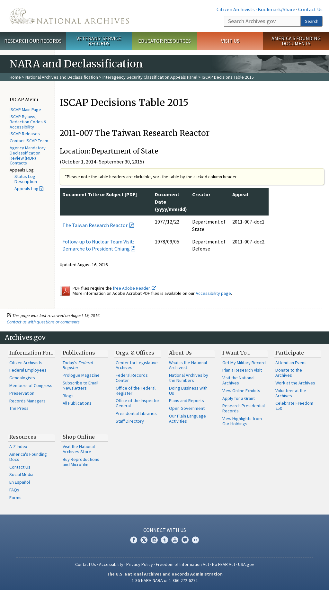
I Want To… (236, 352)
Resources (22, 437)
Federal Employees (28, 370)
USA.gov (246, 564)
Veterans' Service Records (98, 41)
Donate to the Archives (288, 372)
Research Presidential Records (243, 408)
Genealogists (22, 378)
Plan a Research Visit (242, 370)
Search (311, 21)
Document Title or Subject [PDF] (99, 194)
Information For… (32, 352)
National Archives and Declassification (61, 77)
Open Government (187, 408)
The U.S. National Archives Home (69, 16)
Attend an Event (290, 362)
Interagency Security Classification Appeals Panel (149, 77)
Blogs (68, 396)
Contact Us (310, 9)
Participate (289, 352)
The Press (19, 408)
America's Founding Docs (28, 456)
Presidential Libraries (136, 413)
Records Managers (27, 401)
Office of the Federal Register (136, 390)
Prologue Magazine (81, 375)
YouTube (175, 540)
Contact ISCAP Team (29, 141)
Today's (78, 365)
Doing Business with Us (188, 390)
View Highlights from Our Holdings (242, 421)
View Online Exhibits (241, 390)
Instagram (154, 540)
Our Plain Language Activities (187, 418)
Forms (15, 497)
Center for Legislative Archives (137, 365)
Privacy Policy (139, 564)
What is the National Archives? (188, 365)
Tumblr (164, 540)
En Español (19, 482)
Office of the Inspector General (137, 403)
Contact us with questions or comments (43, 322)
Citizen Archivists (236, 9)
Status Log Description (25, 178)
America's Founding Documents (296, 41)
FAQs (14, 490)
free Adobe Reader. (134, 288)
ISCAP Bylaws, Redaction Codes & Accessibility (28, 122)
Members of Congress (30, 385)
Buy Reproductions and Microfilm (81, 461)
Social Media (21, 474)
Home (15, 77)
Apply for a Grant (238, 398)
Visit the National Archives (238, 380)
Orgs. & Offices (135, 352)
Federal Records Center (132, 377)
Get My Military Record (244, 362)
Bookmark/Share (276, 9)
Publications (79, 352)
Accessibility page (213, 293)
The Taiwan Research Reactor (95, 225)
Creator (201, 194)
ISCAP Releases (25, 133)
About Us (180, 352)
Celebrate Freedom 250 (294, 405)
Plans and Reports (186, 400)
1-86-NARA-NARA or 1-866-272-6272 (165, 580)
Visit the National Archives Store (79, 449)
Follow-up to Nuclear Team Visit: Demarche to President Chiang (98, 245)
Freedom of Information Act (182, 564)
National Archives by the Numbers (188, 377)
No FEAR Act (223, 564)
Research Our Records (33, 41)
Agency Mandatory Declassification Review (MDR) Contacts (28, 155)
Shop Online (79, 437)
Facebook (134, 540)
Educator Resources (164, 41)
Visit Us (230, 41)
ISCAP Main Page (25, 109)
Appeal (240, 194)
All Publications (77, 403)
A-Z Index (18, 446)
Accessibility (111, 564)
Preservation (21, 393)
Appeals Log (26, 188)
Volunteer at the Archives (290, 393)
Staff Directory (130, 421)
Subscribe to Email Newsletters (80, 385)
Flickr (195, 540)
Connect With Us (164, 530)
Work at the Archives (295, 383)
